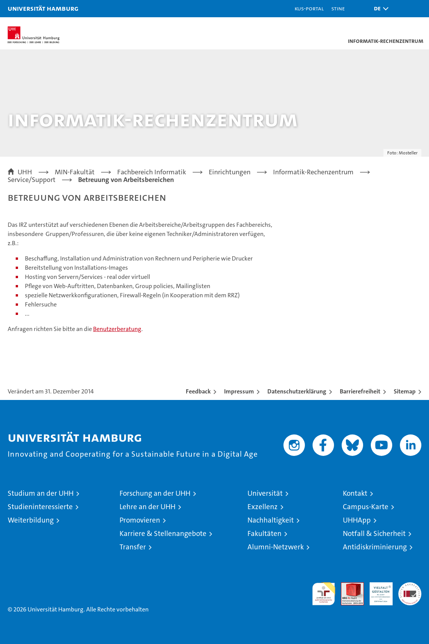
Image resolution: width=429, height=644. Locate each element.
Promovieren (140, 520)
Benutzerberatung (117, 329)
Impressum (239, 391)
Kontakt (355, 493)
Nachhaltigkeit (270, 520)
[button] (379, 8)
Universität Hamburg (43, 8)
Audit (348, 586)
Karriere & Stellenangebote (163, 533)
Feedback (198, 391)
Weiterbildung (31, 520)
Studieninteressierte (40, 506)
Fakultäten (264, 533)
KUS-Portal (309, 8)
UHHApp (357, 520)
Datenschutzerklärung (296, 391)
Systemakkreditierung (409, 586)
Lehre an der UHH (147, 506)
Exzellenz (262, 506)
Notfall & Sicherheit (374, 533)
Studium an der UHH (41, 493)
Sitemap (405, 391)
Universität (265, 493)
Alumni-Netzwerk (275, 547)
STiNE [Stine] (338, 8)
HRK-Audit (377, 590)
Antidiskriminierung (375, 547)
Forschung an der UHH (155, 493)
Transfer (133, 547)
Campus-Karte (365, 506)
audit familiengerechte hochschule (323, 593)
